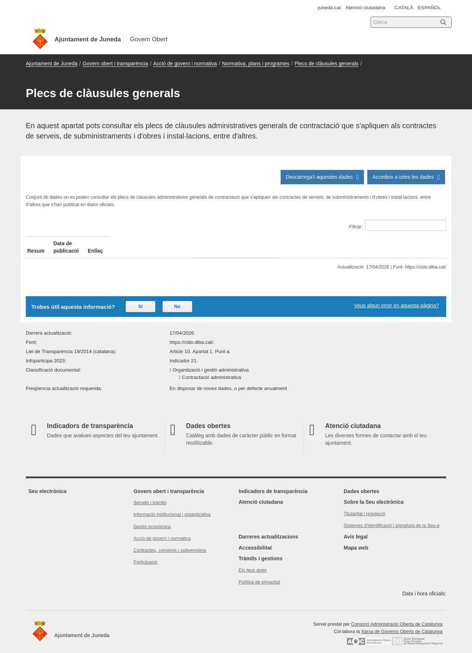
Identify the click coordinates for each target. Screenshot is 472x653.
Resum (36, 243)
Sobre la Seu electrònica (374, 495)
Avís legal (356, 529)
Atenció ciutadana (365, 7)
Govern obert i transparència (115, 63)
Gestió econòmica (152, 519)
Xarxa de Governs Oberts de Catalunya (401, 624)
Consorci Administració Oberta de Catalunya (396, 616)
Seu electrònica (47, 484)
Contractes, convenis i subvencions (169, 543)
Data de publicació (155, 243)
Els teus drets (253, 562)
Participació (145, 554)
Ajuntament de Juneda (51, 63)
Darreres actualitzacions (268, 529)
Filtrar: (397, 225)
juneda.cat (329, 7)
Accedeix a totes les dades (407, 177)
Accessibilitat (255, 540)
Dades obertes (361, 484)
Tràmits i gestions (260, 551)
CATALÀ (404, 7)
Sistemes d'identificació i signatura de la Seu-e (392, 518)
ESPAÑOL (429, 7)
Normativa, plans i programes (255, 63)
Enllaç (358, 243)
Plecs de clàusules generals (327, 63)
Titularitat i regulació (364, 506)
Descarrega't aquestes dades (323, 177)
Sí (140, 299)
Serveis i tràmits (150, 495)
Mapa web (356, 540)
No (177, 299)
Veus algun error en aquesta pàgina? (396, 298)
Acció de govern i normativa (185, 63)
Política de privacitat (259, 574)
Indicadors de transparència (273, 484)
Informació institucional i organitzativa (172, 507)
